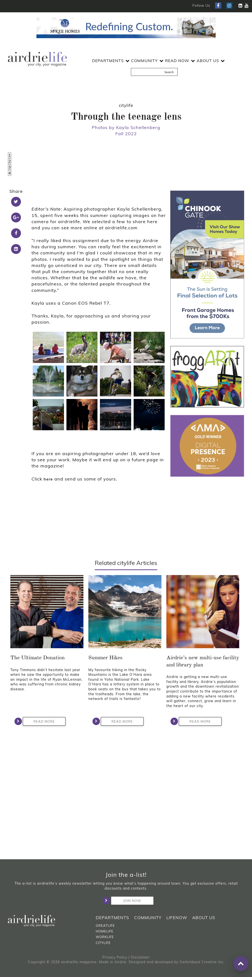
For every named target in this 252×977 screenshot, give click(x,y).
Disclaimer (140, 957)
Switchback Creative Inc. (202, 962)
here (48, 599)
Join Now (126, 900)
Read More (39, 842)
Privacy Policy (114, 957)
